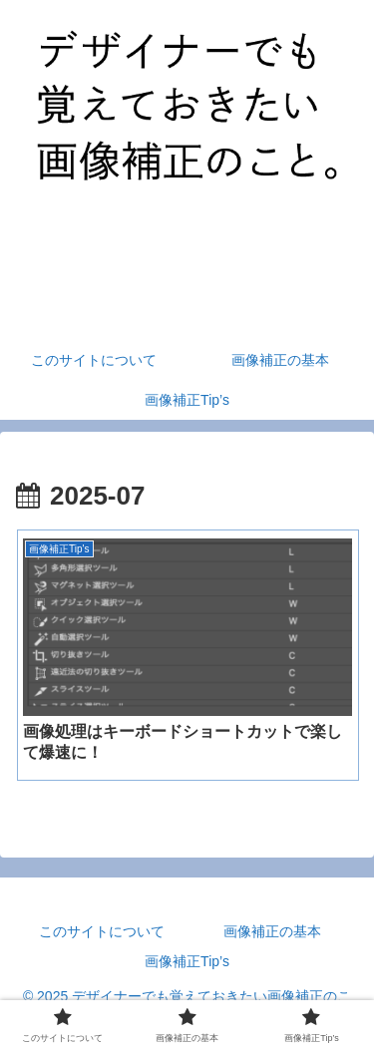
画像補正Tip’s (187, 961)
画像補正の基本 (272, 931)
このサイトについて (102, 931)
